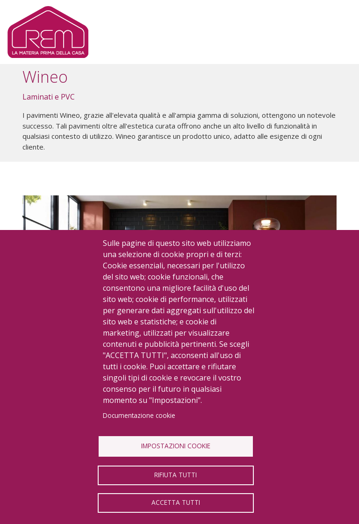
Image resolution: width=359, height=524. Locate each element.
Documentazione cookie (139, 415)
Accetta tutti (175, 502)
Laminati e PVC (48, 97)
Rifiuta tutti (175, 474)
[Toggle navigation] (336, 32)
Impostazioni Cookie (175, 445)
